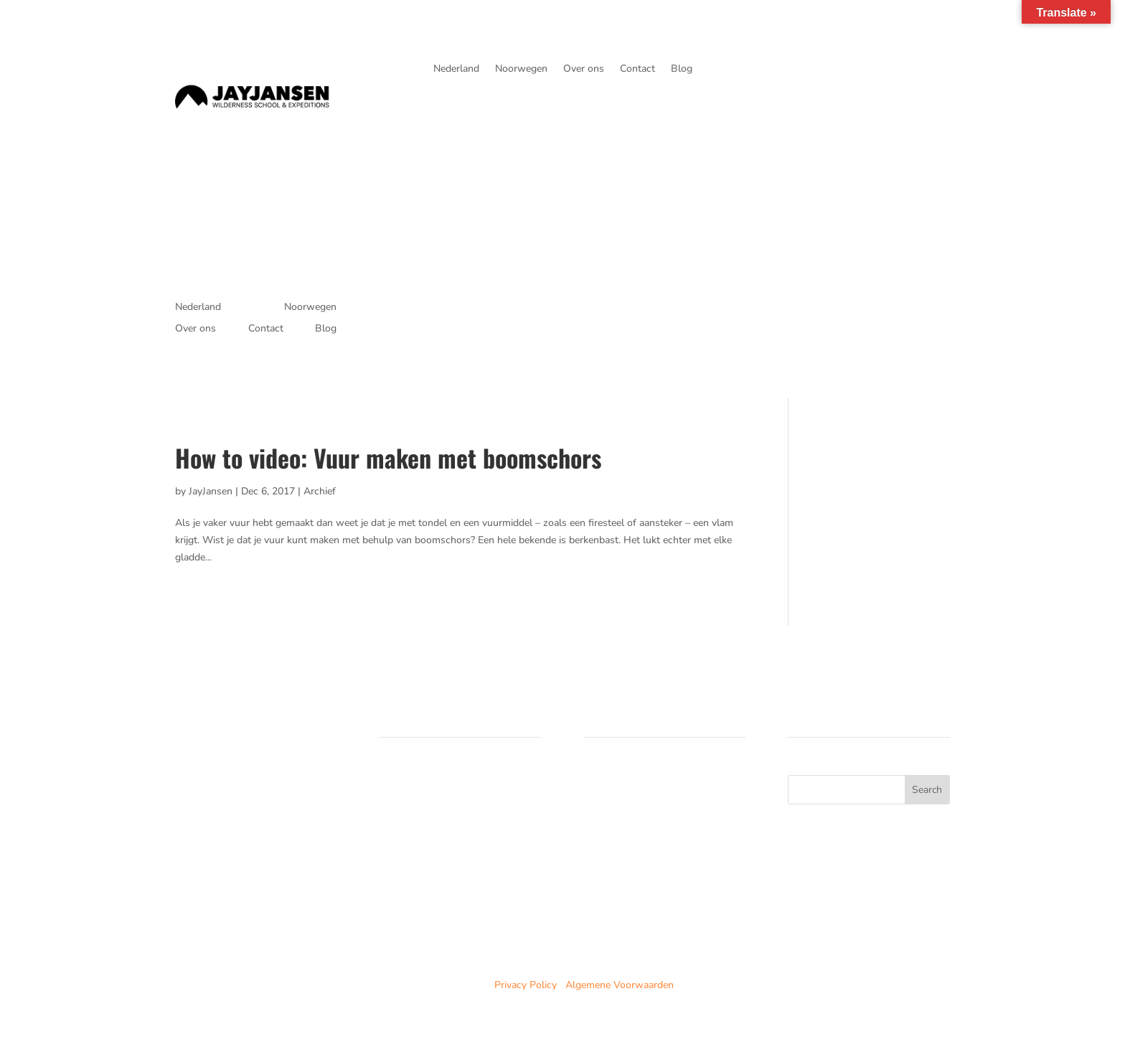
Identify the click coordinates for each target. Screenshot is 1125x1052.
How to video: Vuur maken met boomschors (388, 457)
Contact (637, 69)
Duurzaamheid (412, 851)
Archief (319, 491)
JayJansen (210, 491)
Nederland (456, 69)
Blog (681, 69)
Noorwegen (521, 69)
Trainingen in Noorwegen (436, 800)
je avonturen (894, 75)
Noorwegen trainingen (634, 800)
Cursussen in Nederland (433, 783)
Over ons (583, 69)
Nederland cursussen (631, 783)
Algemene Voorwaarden (619, 985)
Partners (399, 834)
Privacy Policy (525, 985)
